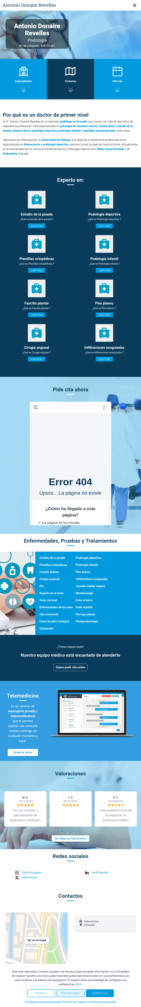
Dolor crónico (84, 600)
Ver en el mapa (36, 940)
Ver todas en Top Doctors (70, 838)
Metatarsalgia (84, 593)
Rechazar (41, 993)
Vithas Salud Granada (110, 149)
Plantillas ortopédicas (53, 565)
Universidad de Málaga (55, 140)
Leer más (36, 226)
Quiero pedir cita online (70, 667)
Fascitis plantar (49, 572)
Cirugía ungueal (49, 579)
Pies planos (83, 572)
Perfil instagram (32, 872)
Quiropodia (46, 628)
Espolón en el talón (52, 593)
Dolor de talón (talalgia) (54, 621)
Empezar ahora (22, 752)
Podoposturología (87, 621)
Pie (42, 586)
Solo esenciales (70, 993)
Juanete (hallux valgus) (90, 586)
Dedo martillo (84, 607)
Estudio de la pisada (52, 558)
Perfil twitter (29, 877)
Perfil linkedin (100, 872)
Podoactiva (10, 153)
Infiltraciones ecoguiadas (92, 579)
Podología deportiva (88, 558)
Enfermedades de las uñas (56, 607)
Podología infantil (87, 565)
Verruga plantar (85, 614)
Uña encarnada (49, 614)
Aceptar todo (100, 993)
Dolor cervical (48, 600)
